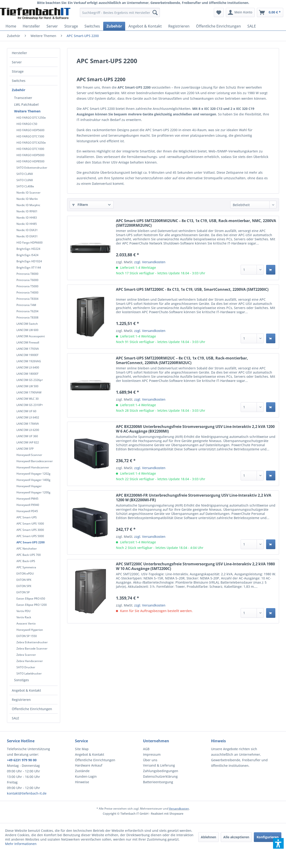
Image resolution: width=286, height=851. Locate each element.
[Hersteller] (31, 26)
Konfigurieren (268, 837)
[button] (278, 843)
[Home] (10, 26)
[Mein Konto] (240, 12)
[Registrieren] (179, 26)
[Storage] (71, 26)
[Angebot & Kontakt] (145, 26)
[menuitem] (120, 12)
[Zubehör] (114, 26)
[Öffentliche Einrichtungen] (218, 26)
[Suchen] (155, 12)
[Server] (52, 26)
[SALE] (251, 26)
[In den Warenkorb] (270, 270)
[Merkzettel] (219, 12)
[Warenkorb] (270, 12)
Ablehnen (208, 837)
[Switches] (92, 26)
